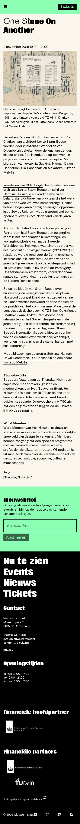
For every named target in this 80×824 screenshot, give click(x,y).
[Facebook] (35, 814)
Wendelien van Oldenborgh (23, 185)
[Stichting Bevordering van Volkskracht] (24, 798)
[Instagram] (47, 814)
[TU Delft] (24, 782)
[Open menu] (5, 6)
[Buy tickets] (67, 7)
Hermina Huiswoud (17, 194)
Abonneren (16, 537)
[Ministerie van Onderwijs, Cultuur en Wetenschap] (24, 727)
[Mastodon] (59, 814)
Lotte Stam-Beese (32, 190)
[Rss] (71, 814)
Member (18, 428)
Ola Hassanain (41, 358)
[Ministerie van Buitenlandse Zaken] (24, 766)
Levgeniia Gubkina (45, 354)
